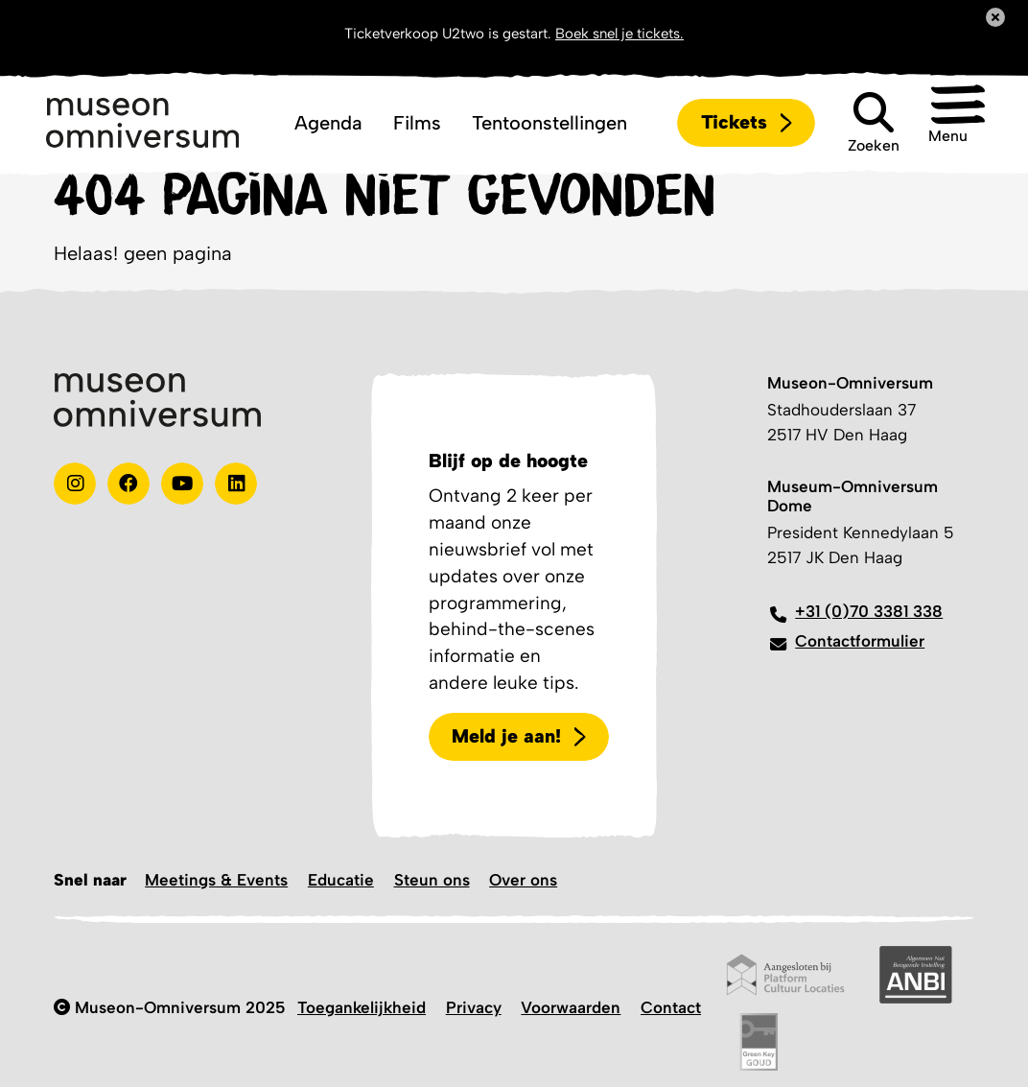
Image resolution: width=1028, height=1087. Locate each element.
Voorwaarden (570, 1007)
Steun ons (432, 879)
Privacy (474, 1007)
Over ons (523, 879)
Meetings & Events (216, 879)
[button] (941, 123)
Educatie (341, 879)
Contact (671, 1007)
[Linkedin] (236, 483)
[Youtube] (182, 483)
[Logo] (142, 122)
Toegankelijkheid (361, 1007)
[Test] (128, 483)
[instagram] (75, 483)
